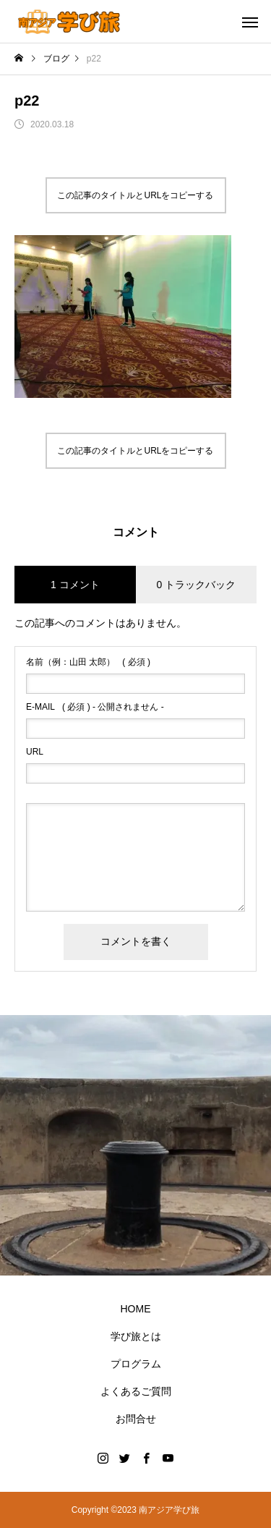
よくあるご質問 (135, 1391)
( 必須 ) (88, 662)
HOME (136, 1309)
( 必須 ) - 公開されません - (95, 707)
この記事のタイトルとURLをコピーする (135, 195)
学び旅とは (136, 1336)
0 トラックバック (196, 584)
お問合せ (136, 1419)
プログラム (136, 1364)
